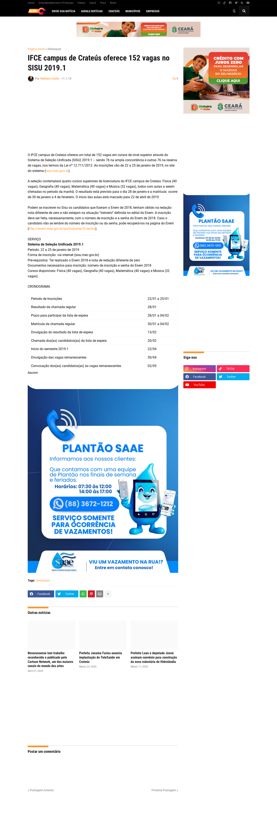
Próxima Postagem (164, 790)
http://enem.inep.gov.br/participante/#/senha (62, 229)
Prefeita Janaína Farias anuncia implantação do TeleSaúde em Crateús (100, 657)
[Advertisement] (99, 119)
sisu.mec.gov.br (57, 171)
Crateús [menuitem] (114, 11)
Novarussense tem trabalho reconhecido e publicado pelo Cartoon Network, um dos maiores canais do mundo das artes (50, 659)
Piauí (103, 2)
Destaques (54, 49)
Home (31, 2)
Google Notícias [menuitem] (92, 11)
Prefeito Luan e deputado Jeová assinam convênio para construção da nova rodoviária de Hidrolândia (154, 657)
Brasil (113, 2)
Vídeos (81, 2)
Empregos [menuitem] (153, 11)
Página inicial (36, 49)
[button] (234, 11)
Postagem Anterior (42, 790)
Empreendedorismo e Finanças (56, 2)
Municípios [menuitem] (132, 11)
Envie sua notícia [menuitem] (63, 11)
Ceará (92, 2)
